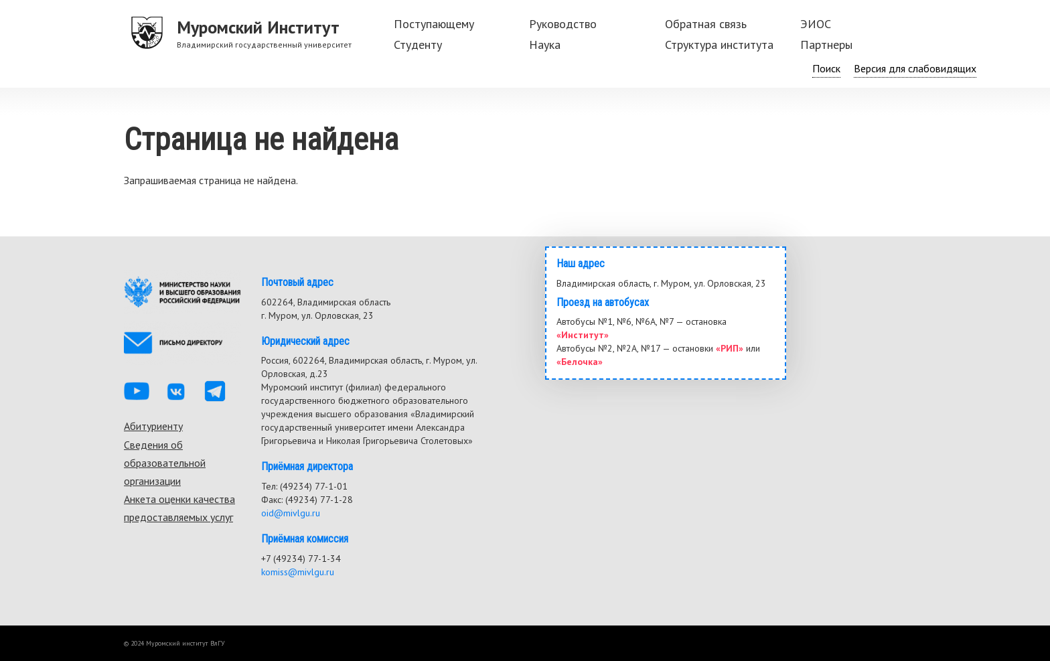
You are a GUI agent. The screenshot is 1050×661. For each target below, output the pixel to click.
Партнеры (826, 44)
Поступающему (434, 23)
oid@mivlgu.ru (290, 513)
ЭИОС (815, 23)
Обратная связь (706, 23)
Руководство (563, 23)
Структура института (719, 44)
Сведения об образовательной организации (165, 463)
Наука (544, 44)
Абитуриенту (153, 426)
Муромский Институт (258, 27)
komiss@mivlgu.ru (297, 572)
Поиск (826, 68)
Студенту (418, 44)
